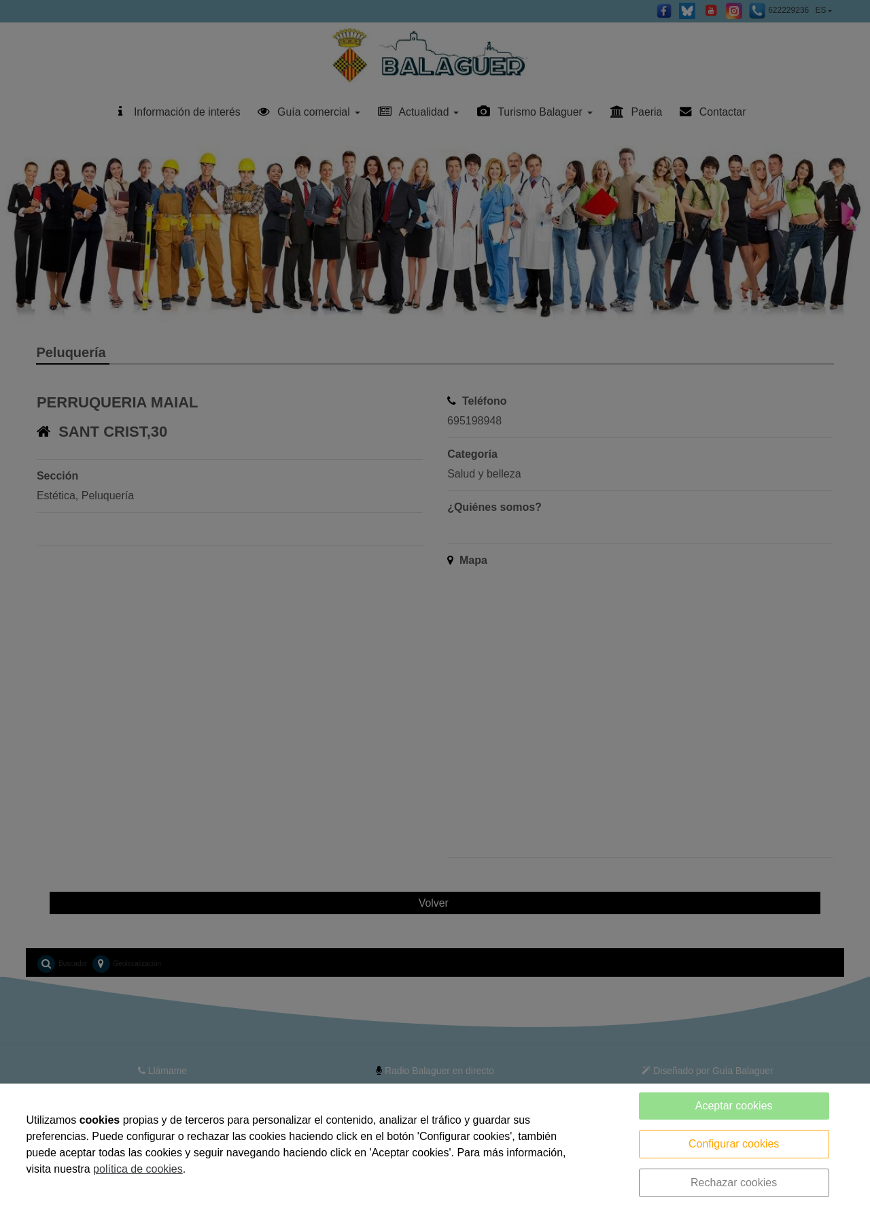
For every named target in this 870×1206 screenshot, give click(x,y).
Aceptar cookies (734, 1105)
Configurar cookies (734, 1144)
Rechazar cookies (734, 1182)
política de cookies (138, 1169)
